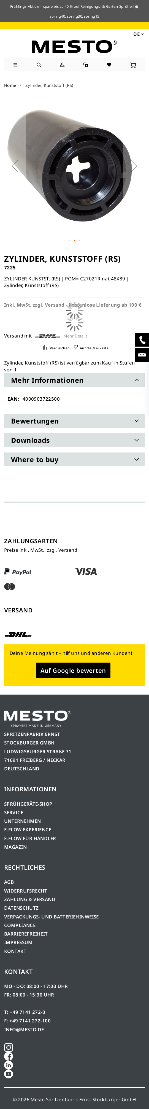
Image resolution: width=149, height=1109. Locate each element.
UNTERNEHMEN (22, 821)
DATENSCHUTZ (21, 908)
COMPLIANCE (20, 925)
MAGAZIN (15, 847)
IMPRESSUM (18, 942)
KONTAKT (15, 951)
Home (10, 85)
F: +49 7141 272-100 (27, 1020)
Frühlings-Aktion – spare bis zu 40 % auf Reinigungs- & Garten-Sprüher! (72, 6)
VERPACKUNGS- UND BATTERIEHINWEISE (51, 917)
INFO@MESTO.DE (24, 1029)
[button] (138, 34)
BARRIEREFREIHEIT (26, 934)
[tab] (74, 380)
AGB (9, 882)
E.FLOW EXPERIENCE (27, 829)
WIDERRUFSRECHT (25, 891)
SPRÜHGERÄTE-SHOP (28, 804)
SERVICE (13, 812)
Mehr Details (75, 336)
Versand (67, 550)
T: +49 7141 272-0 (24, 1012)
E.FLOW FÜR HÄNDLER (30, 838)
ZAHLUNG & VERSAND (29, 899)
